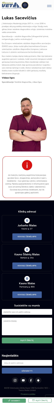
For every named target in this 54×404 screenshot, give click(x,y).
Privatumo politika (28, 394)
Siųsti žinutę (42, 400)
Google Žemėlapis (27, 237)
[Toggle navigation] (49, 6)
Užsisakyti (27, 371)
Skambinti (15, 401)
